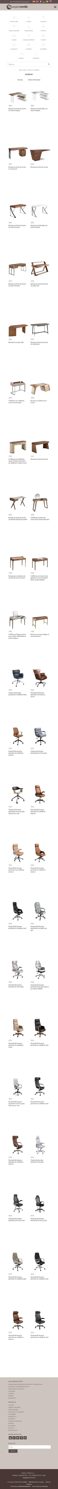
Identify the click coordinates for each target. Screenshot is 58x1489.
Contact (11, 1393)
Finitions (11, 1391)
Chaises (11, 1405)
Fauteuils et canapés (16, 1412)
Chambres (12, 1414)
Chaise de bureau (34, 80)
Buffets (11, 1428)
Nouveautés (12, 1430)
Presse (10, 1395)
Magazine (12, 1398)
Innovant (45, 1486)
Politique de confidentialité (18, 1386)
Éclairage (12, 1425)
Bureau (20, 80)
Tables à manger (14, 1407)
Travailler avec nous (16, 1389)
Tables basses (13, 1409)
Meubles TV (12, 1416)
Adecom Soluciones (24, 1486)
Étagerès (11, 1418)
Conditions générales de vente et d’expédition (25, 1384)
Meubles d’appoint (15, 1421)
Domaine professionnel (20, 2)
